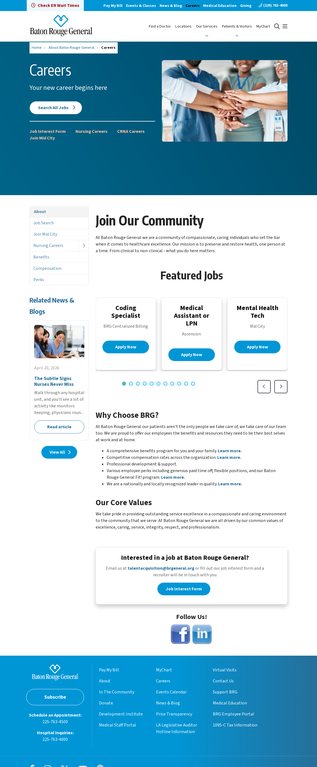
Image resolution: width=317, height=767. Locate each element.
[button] (285, 26)
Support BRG (225, 693)
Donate (106, 704)
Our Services (206, 26)
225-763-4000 (55, 740)
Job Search (43, 223)
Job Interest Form (47, 131)
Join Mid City (42, 138)
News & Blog (171, 6)
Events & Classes (141, 6)
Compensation (47, 268)
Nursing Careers (92, 131)
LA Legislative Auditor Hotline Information (176, 729)
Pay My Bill (112, 6)
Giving (245, 6)
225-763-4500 (55, 723)
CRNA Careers (131, 131)
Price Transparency (174, 715)
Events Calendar (171, 693)
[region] (192, 345)
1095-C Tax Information (235, 726)
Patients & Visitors (237, 26)
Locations (183, 26)
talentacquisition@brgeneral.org (161, 569)
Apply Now (125, 347)
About (40, 212)
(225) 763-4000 (273, 5)
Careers (193, 6)
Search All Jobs (56, 108)
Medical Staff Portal (117, 726)
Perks (38, 280)
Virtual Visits (225, 671)
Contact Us (223, 682)
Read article (59, 380)
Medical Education (220, 6)
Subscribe (55, 698)
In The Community (116, 693)
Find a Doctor (160, 26)
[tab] (124, 384)
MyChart (263, 26)
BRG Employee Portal (233, 715)
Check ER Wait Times (55, 5)
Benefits (41, 257)
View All (59, 452)
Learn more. (230, 451)
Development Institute (121, 715)
